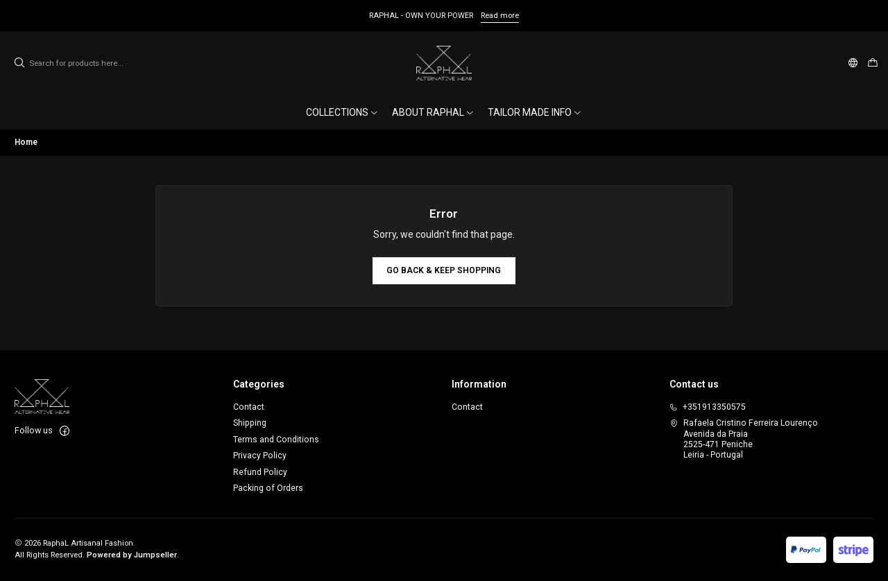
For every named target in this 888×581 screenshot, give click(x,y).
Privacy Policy (260, 455)
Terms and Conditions (276, 439)
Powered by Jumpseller (132, 555)
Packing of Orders (268, 488)
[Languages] (853, 63)
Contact (248, 407)
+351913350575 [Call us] (707, 407)
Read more (500, 15)
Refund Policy (260, 472)
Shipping (249, 423)
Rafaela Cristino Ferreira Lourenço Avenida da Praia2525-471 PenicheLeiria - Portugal (743, 439)
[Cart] (872, 63)
